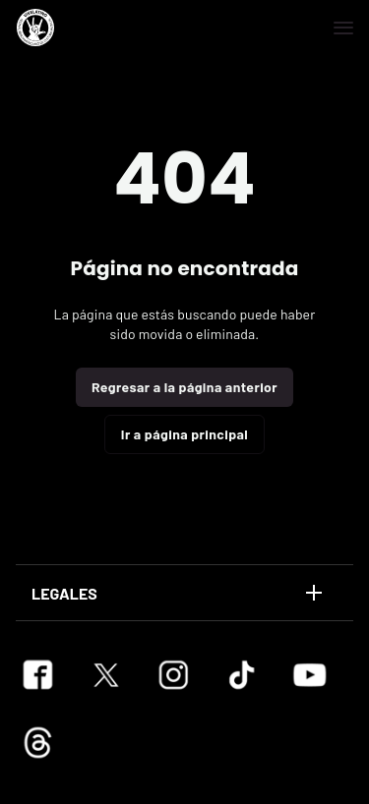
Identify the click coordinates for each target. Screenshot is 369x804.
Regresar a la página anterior (184, 386)
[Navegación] (343, 27)
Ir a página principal (184, 434)
